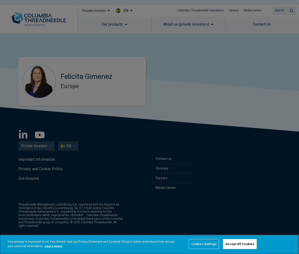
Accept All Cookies (240, 244)
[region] (149, 244)
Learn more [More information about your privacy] (53, 246)
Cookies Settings (203, 244)
